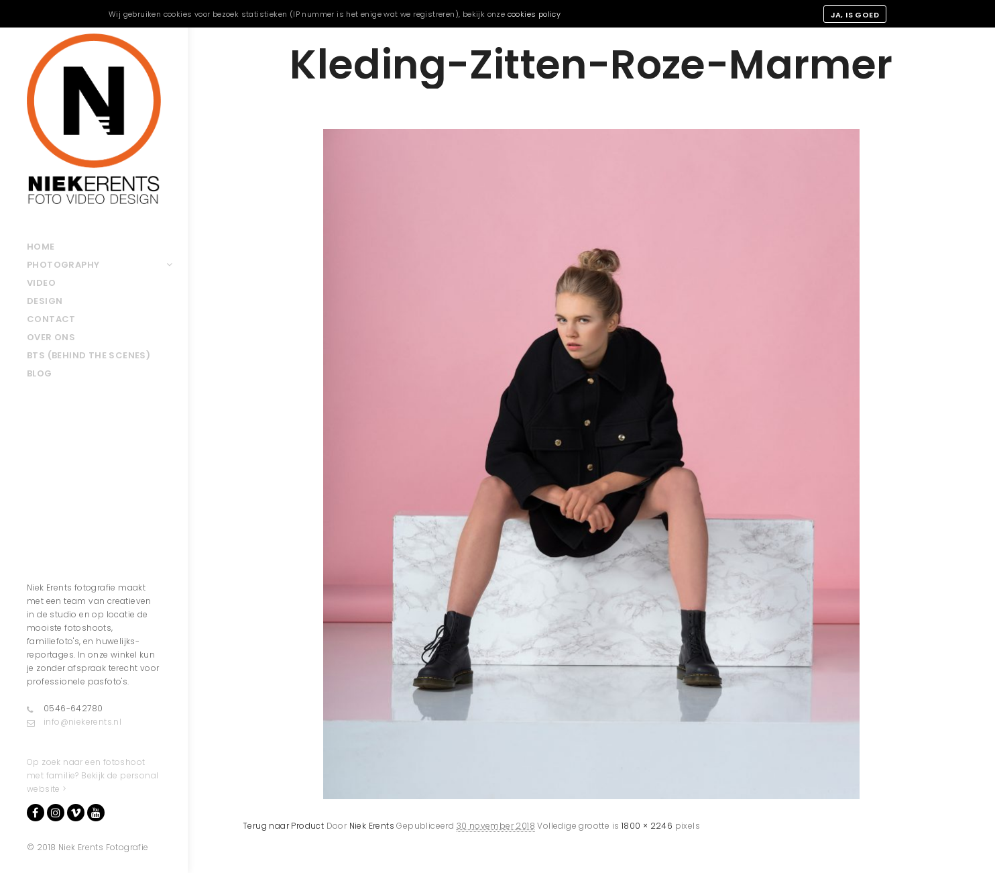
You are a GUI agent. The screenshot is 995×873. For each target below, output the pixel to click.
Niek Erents (371, 825)
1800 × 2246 (647, 825)
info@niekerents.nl (74, 722)
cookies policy (534, 14)
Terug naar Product (283, 825)
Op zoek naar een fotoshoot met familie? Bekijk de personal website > (92, 775)
